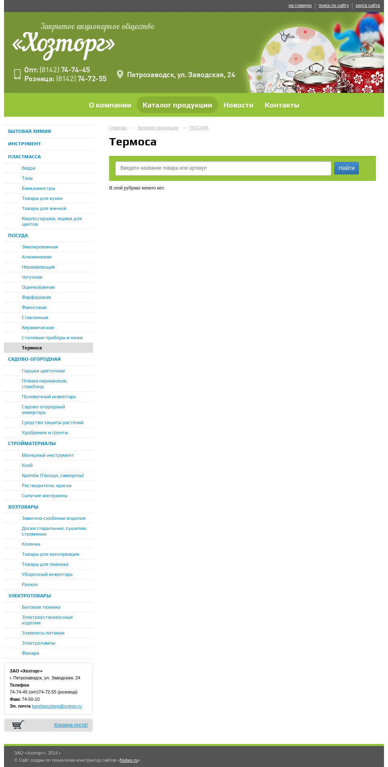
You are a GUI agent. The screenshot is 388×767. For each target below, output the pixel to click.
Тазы (27, 178)
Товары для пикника (45, 564)
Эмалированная (40, 247)
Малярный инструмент (48, 455)
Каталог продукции (177, 105)
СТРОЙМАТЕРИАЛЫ (32, 443)
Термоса (32, 348)
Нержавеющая (38, 267)
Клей (27, 465)
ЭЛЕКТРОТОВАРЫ (29, 596)
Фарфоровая (36, 297)
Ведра (28, 168)
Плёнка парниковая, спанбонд (44, 383)
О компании (110, 105)
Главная (118, 127)
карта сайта (368, 5)
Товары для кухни (42, 198)
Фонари (30, 653)
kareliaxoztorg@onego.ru (57, 706)
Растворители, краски (47, 485)
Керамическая (38, 327)
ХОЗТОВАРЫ (23, 507)
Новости (238, 105)
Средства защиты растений (53, 422)
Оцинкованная (38, 287)
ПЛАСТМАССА (24, 157)
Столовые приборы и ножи (52, 337)
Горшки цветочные (43, 371)
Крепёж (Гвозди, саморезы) (53, 475)
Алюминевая (37, 257)
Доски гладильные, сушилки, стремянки (54, 531)
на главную (300, 5)
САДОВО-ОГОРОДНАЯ (34, 359)
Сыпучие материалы (44, 495)
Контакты (282, 105)
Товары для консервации (50, 554)
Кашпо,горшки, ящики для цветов (52, 221)
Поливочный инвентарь (49, 396)
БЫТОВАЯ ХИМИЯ (29, 131)
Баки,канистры (38, 188)
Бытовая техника (41, 607)
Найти (347, 168)
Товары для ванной (44, 208)
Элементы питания (43, 633)
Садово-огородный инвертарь (43, 409)
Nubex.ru (129, 760)
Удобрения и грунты (45, 432)
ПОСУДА (18, 235)
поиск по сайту (333, 5)
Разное (30, 584)
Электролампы (38, 643)
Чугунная (32, 277)
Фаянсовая (34, 307)
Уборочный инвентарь (47, 574)
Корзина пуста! (71, 725)
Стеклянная (35, 317)
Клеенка (31, 544)
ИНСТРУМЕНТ (24, 144)
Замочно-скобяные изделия (54, 518)
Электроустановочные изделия (47, 620)
